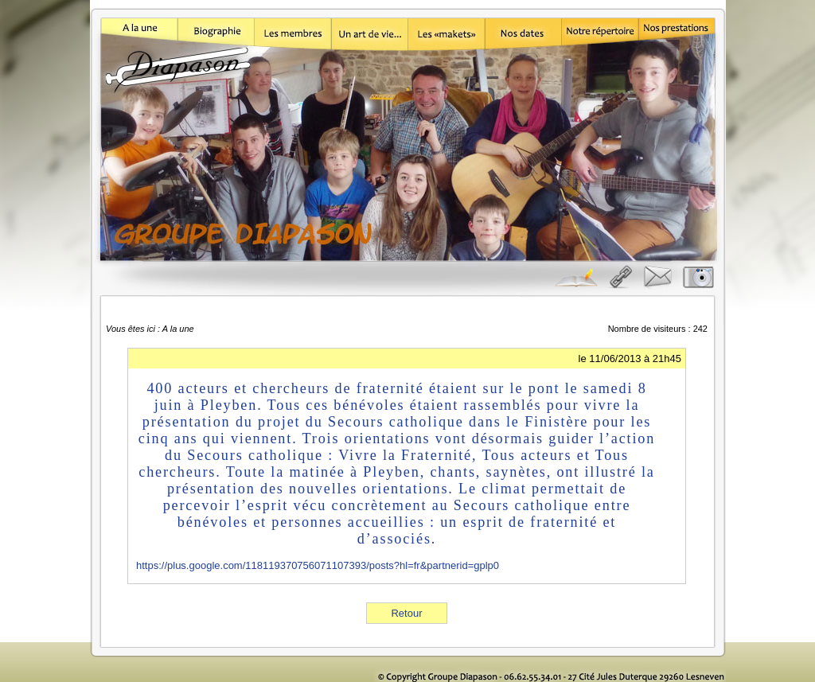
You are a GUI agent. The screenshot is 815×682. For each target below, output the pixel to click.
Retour (406, 613)
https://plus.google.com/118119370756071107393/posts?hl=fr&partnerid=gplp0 (317, 565)
